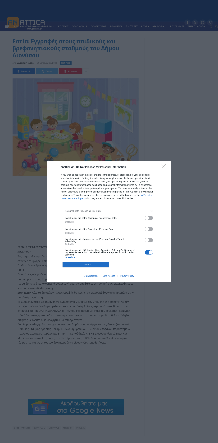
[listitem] (109, 211)
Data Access (109, 276)
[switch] (149, 218)
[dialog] (109, 221)
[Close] (165, 167)
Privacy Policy (127, 276)
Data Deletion (91, 276)
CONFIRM (86, 264)
